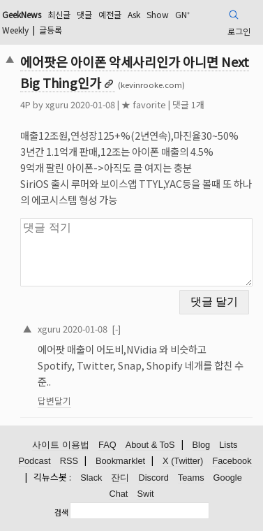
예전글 (109, 14)
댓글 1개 (188, 104)
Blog (202, 444)
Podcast (34, 461)
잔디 (120, 477)
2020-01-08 (85, 328)
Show (157, 14)
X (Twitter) (183, 461)
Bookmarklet (120, 461)
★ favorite (143, 104)
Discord (153, 477)
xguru (56, 104)
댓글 (84, 14)
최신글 (58, 14)
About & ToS (150, 444)
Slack (91, 477)
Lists (228, 444)
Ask (134, 14)
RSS (69, 461)
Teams (191, 477)
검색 (61, 512)
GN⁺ (182, 14)
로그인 (238, 31)
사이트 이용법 (60, 444)
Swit (145, 493)
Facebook (231, 461)
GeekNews (21, 14)
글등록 (50, 30)
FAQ (107, 444)
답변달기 (54, 400)
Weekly (15, 30)
